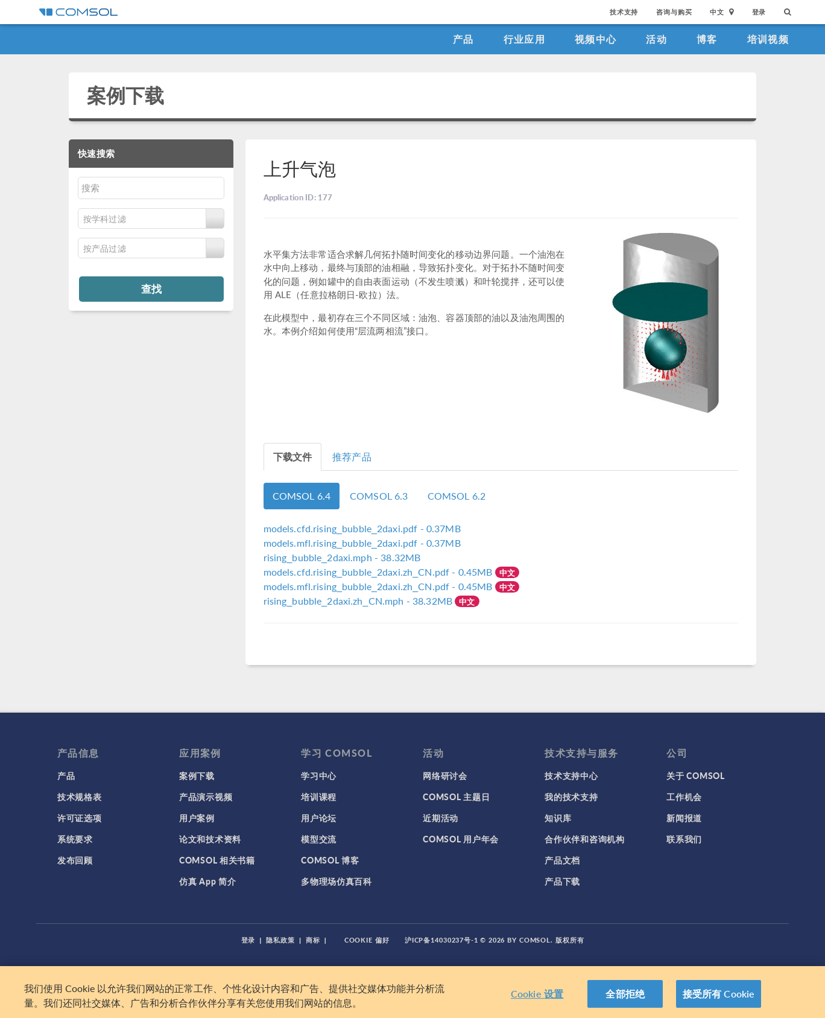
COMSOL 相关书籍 (217, 860)
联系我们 (684, 839)
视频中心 (595, 39)
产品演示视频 (205, 797)
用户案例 (197, 818)
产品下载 (562, 881)
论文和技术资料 (210, 839)
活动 (656, 39)
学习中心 (319, 775)
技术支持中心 (571, 775)
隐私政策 (280, 939)
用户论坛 (319, 818)
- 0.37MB (362, 528)
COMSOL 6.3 (379, 496)
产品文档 (562, 860)
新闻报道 (684, 818)
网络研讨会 (445, 775)
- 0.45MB (379, 572)
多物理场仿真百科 (336, 881)
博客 (707, 39)
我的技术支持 (571, 797)
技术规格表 (79, 797)
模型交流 (319, 839)
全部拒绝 (625, 994)
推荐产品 (351, 456)
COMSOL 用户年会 (461, 839)
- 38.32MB (342, 557)
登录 (759, 11)
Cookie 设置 (537, 994)
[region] (412, 992)
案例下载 (126, 95)
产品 (463, 39)
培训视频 (768, 39)
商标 (313, 939)
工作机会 (684, 797)
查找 (151, 288)
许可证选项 (79, 818)
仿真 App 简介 (207, 881)
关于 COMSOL (695, 775)
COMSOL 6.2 (457, 496)
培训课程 (319, 797)
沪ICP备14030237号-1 (441, 939)
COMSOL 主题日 (456, 797)
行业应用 (524, 39)
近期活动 (440, 818)
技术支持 (624, 11)
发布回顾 (75, 860)
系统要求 (75, 839)
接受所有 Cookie (719, 994)
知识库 (558, 818)
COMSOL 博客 (330, 860)
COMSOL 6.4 (302, 496)
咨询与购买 (674, 11)
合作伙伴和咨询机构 (584, 839)
